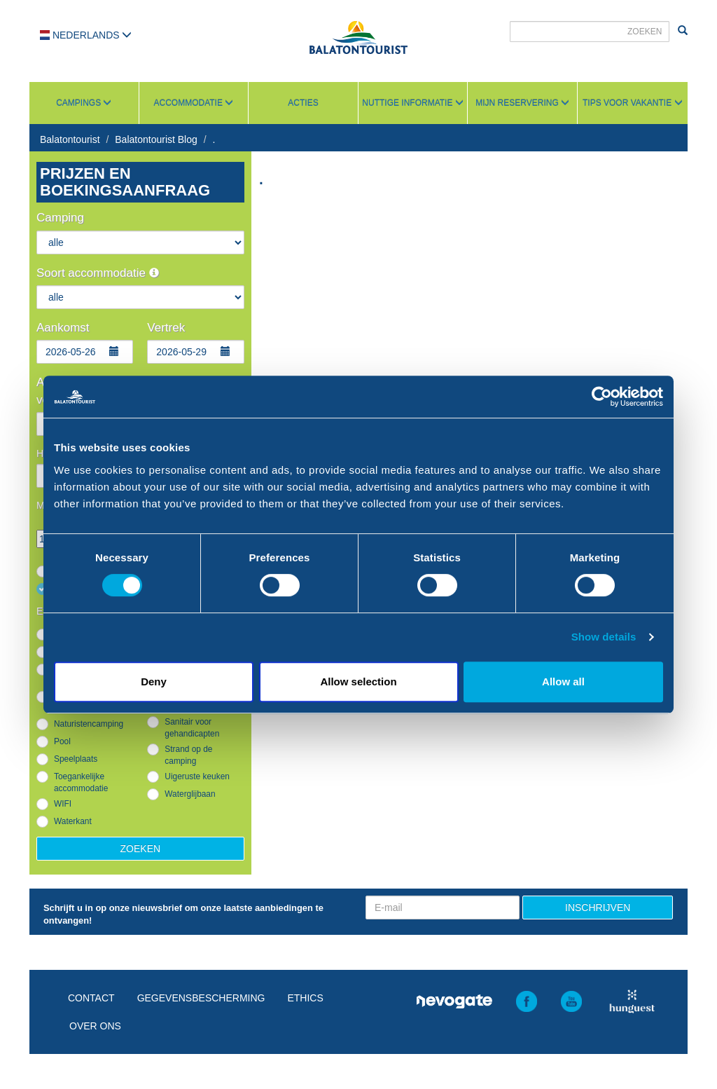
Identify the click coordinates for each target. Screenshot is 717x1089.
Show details (603, 637)
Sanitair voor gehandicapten (192, 728)
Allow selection (358, 681)
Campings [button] (83, 103)
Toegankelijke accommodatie (81, 782)
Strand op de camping (188, 755)
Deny (154, 681)
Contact (91, 998)
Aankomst (63, 327)
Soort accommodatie (97, 273)
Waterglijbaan (190, 794)
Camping (60, 217)
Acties (303, 103)
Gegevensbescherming (201, 998)
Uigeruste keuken (197, 776)
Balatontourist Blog (156, 139)
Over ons (95, 1026)
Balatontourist (70, 139)
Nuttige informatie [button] (412, 103)
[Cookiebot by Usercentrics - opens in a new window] (602, 396)
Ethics (305, 998)
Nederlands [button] (86, 35)
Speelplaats (75, 759)
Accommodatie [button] (194, 103)
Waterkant (73, 821)
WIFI (62, 804)
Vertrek (166, 327)
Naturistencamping (88, 724)
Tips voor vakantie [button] (632, 103)
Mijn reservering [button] (522, 103)
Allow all (563, 681)
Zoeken (140, 848)
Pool (62, 741)
